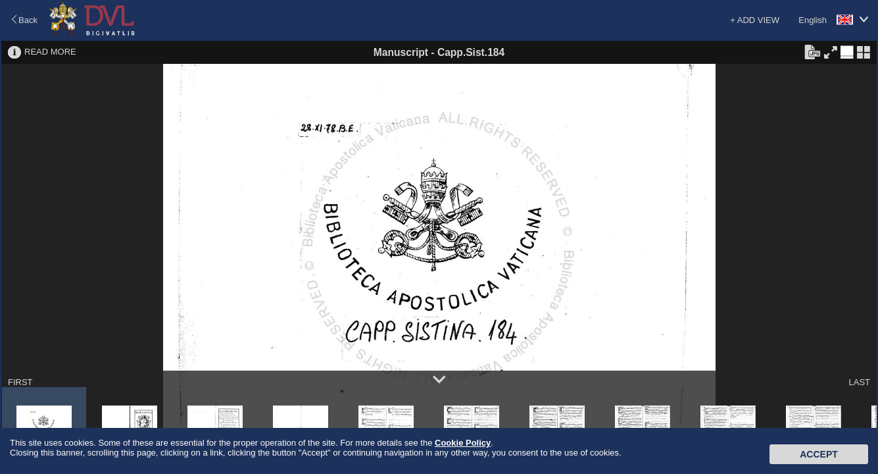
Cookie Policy (463, 443)
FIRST (20, 382)
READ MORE (50, 52)
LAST (859, 382)
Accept (819, 454)
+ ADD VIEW (754, 20)
